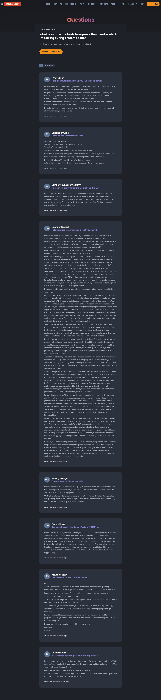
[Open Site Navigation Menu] (2, 4)
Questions (80, 20)
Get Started (153, 4)
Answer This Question (51, 51)
